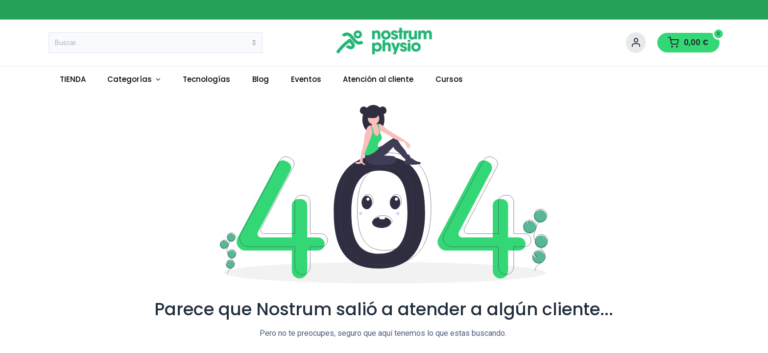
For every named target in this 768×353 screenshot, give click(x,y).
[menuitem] (72, 79)
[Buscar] (254, 42)
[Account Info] (636, 42)
